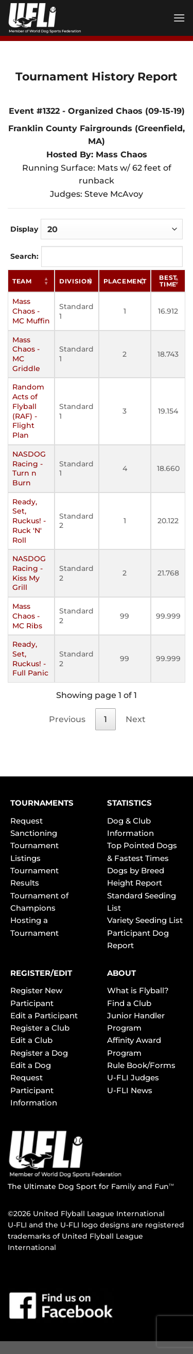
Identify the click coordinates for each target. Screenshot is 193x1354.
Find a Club (129, 1003)
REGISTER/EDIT (41, 973)
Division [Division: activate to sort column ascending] (75, 281)
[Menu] (179, 17)
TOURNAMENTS (42, 803)
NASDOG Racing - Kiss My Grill (29, 573)
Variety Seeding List (145, 920)
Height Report (134, 883)
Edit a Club (31, 1040)
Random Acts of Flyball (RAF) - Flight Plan (28, 411)
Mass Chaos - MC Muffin (31, 311)
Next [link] (136, 719)
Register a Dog (39, 1053)
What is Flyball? (138, 990)
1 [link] (105, 719)
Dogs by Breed (135, 870)
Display (96, 229)
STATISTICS (129, 803)
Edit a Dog (30, 1065)
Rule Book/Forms (141, 1065)
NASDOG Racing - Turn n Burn (29, 468)
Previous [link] (67, 719)
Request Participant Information (33, 1090)
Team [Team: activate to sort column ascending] (22, 281)
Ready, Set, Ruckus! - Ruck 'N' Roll (29, 521)
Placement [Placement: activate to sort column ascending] (125, 281)
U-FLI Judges (133, 1077)
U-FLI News (129, 1090)
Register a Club (39, 1028)
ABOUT (121, 973)
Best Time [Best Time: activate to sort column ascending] (168, 281)
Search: (96, 256)
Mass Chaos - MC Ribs (27, 616)
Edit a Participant (44, 1015)
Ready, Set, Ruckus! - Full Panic (30, 659)
